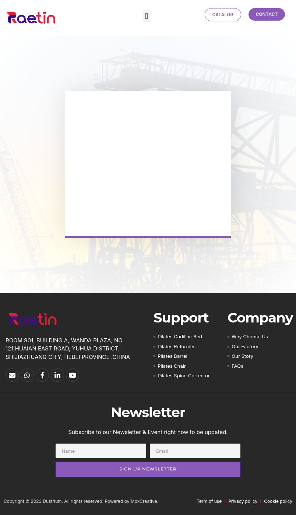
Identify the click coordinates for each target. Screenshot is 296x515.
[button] (146, 16)
